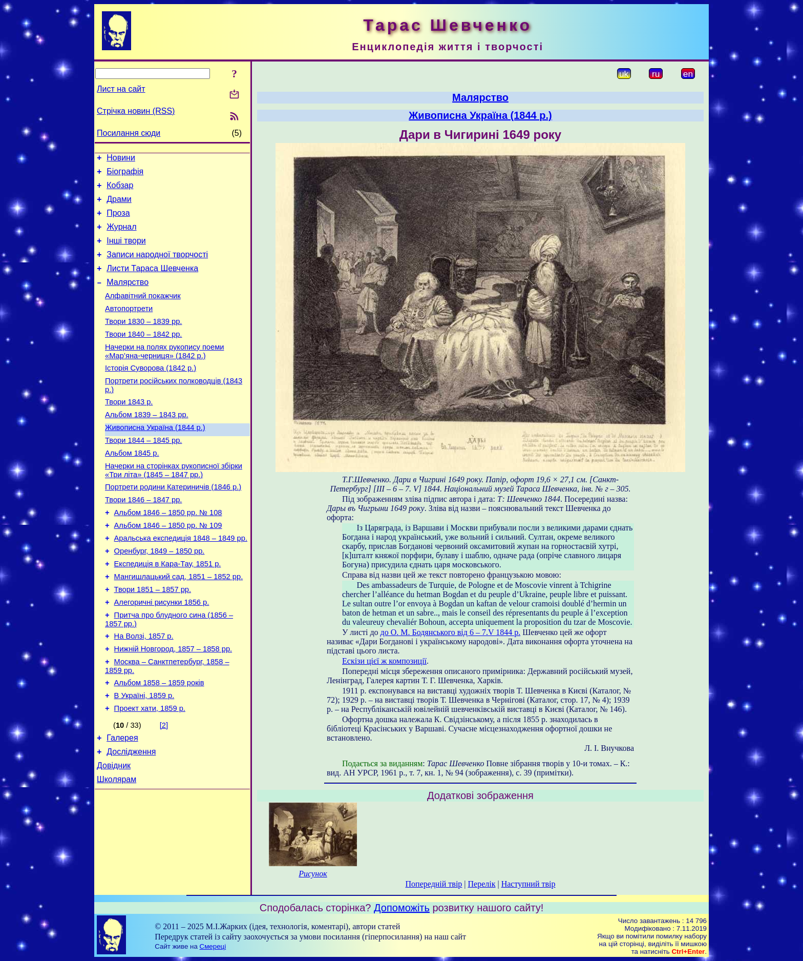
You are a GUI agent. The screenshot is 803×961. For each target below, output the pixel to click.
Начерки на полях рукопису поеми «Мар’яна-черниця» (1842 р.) (164, 374)
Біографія (125, 174)
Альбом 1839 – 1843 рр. (146, 444)
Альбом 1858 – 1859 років (159, 741)
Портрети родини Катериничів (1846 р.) (173, 524)
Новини (121, 159)
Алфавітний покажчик (143, 313)
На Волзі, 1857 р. (144, 690)
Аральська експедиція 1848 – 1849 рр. (180, 581)
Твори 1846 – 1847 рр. (143, 538)
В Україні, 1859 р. (144, 755)
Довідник (114, 831)
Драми (119, 205)
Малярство (128, 297)
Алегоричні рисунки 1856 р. (161, 653)
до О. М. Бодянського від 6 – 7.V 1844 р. (451, 632)
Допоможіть (402, 907)
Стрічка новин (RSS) (136, 111)
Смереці (213, 946)
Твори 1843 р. (129, 429)
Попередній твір (434, 884)
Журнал (121, 236)
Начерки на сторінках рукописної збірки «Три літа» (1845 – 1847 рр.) (173, 505)
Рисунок (313, 873)
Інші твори (126, 251)
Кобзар (120, 190)
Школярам (116, 847)
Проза (118, 220)
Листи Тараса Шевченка (152, 282)
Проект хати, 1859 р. (149, 770)
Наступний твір (528, 884)
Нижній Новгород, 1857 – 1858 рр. (173, 704)
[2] (164, 787)
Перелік (482, 884)
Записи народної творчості (157, 266)
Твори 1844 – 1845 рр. (143, 472)
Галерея (122, 800)
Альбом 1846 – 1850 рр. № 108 (168, 552)
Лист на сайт (121, 89)
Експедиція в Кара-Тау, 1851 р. (167, 610)
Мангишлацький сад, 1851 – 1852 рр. (178, 624)
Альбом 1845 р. (132, 487)
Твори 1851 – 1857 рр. (152, 639)
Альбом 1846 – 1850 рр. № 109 (168, 567)
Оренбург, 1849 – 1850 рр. (159, 595)
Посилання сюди (128, 133)
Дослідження (131, 816)
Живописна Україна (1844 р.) (155, 458)
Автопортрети (129, 327)
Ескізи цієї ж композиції (384, 661)
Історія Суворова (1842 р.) (150, 393)
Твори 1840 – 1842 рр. (143, 356)
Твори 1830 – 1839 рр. (143, 341)
